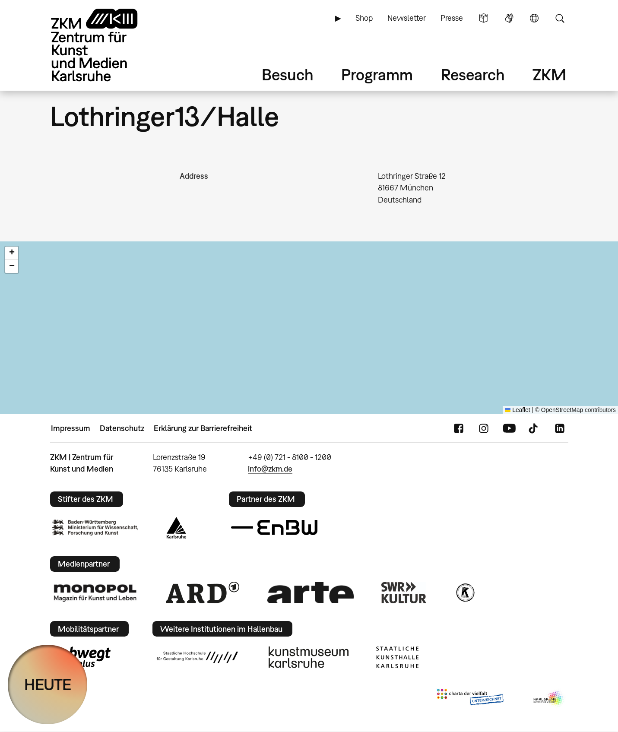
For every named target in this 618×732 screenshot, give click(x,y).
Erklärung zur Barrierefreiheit (203, 428)
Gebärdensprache (509, 18)
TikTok (534, 428)
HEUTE (47, 684)
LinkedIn (559, 428)
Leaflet (517, 410)
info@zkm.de (270, 468)
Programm (377, 74)
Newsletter (406, 17)
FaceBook (458, 428)
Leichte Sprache (483, 18)
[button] (11, 253)
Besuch (288, 74)
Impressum (70, 428)
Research (473, 74)
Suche (559, 18)
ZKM (549, 74)
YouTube (509, 428)
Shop (364, 17)
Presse (452, 17)
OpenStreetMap (562, 410)
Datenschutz (122, 428)
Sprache (534, 18)
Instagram (483, 428)
